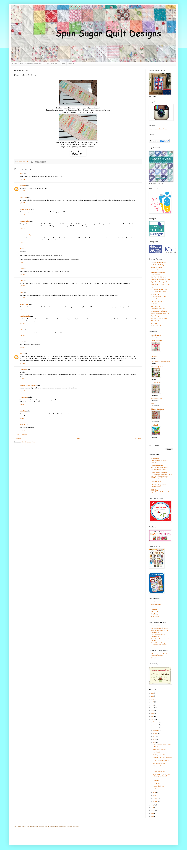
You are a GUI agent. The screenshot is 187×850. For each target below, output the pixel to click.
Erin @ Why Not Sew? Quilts (28, 385)
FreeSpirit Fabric (156, 481)
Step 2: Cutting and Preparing (159, 628)
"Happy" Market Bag (159, 771)
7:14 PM (22, 347)
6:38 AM (22, 203)
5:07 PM (22, 405)
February (155, 798)
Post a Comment (22, 435)
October (155, 728)
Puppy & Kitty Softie (157, 301)
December (156, 722)
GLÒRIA (22, 425)
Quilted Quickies (24, 221)
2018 (152, 696)
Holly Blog (154, 490)
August (155, 734)
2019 (152, 693)
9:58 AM (22, 274)
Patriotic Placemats (156, 299)
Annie (21, 342)
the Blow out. (157, 789)
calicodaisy (23, 411)
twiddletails (154, 425)
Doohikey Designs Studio (158, 485)
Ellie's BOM (154, 612)
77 (153, 769)
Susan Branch (155, 616)
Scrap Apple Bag (156, 306)
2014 (152, 708)
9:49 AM (22, 262)
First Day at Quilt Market (160, 755)
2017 (152, 699)
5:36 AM (22, 179)
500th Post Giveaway (159, 763)
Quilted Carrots (155, 304)
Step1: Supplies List (156, 626)
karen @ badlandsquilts (26, 235)
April (154, 792)
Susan (21, 292)
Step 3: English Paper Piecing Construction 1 (159, 631)
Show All (170, 440)
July (154, 736)
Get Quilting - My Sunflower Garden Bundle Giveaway (159, 468)
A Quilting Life (156, 335)
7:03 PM (22, 324)
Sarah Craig (23, 197)
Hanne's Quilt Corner (157, 409)
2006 (152, 814)
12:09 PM (22, 298)
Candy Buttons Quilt (157, 270)
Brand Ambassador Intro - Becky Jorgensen (160, 461)
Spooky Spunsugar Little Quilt (160, 314)
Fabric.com (154, 609)
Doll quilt (153, 658)
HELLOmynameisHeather (159, 473)
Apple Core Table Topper (158, 265)
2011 (152, 717)
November (156, 725)
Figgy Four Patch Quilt (157, 287)
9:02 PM (22, 418)
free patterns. (52, 64)
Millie (21, 330)
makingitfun (155, 459)
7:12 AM (22, 215)
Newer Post (18, 439)
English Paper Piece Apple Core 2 (160, 282)
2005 (152, 817)
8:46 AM (22, 229)
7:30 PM (22, 335)
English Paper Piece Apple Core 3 (160, 284)
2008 (152, 808)
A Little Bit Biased (156, 383)
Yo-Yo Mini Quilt (156, 326)
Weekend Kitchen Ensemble (159, 318)
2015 (152, 705)
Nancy (21, 249)
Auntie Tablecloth (156, 267)
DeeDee (22, 354)
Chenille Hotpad (156, 275)
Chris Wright (23, 370)
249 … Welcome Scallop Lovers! (160, 492)
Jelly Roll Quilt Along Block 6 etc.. (163, 758)
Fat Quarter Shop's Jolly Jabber (160, 362)
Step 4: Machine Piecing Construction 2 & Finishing (159, 644)
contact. (71, 64)
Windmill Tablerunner (157, 321)
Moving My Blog (156, 487)
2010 (152, 719)
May (154, 742)
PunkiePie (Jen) (24, 304)
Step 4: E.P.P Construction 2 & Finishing (160, 640)
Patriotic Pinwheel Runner (158, 296)
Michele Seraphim (25, 209)
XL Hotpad (154, 323)
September (156, 731)
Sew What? (156, 752)
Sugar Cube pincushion (158, 316)
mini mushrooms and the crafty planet (162, 745)
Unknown (23, 186)
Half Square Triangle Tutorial (160, 289)
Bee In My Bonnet (156, 340)
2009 (152, 805)
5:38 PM (22, 310)
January (155, 801)
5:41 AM (22, 191)
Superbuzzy (154, 614)
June (154, 739)
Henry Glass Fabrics (157, 466)
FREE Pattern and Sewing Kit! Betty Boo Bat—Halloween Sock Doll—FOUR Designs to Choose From (161, 476)
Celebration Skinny (158, 766)
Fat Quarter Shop (156, 607)
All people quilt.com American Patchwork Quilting (160, 655)
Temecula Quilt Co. (157, 367)
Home (14, 64)
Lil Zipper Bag (155, 294)
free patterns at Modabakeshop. (32, 64)
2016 (152, 702)
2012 (152, 714)
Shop (63, 64)
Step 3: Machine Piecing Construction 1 (158, 635)
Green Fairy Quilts (156, 399)
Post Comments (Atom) (29, 442)
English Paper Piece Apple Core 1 (160, 279)
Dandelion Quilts (25, 316)
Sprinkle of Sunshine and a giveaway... (161, 780)
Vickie (21, 174)
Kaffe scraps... (157, 783)
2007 (153, 811)
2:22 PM (22, 379)
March (155, 795)
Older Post (138, 439)
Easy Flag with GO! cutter (158, 277)
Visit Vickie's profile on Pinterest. (158, 129)
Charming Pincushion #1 (158, 272)
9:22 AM (22, 242)
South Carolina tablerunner (159, 311)
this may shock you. (158, 786)
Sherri (21, 281)
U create (153, 356)
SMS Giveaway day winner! (161, 760)
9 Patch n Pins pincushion (158, 263)
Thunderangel (24, 397)
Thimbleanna (155, 404)
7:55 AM (22, 391)
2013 (152, 711)
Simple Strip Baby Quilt (158, 309)
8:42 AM (22, 430)
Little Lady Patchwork (157, 602)
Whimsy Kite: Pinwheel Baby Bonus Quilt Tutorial (161, 775)
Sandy (21, 269)
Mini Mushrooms (156, 604)
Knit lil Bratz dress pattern (158, 292)
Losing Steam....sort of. (159, 749)
